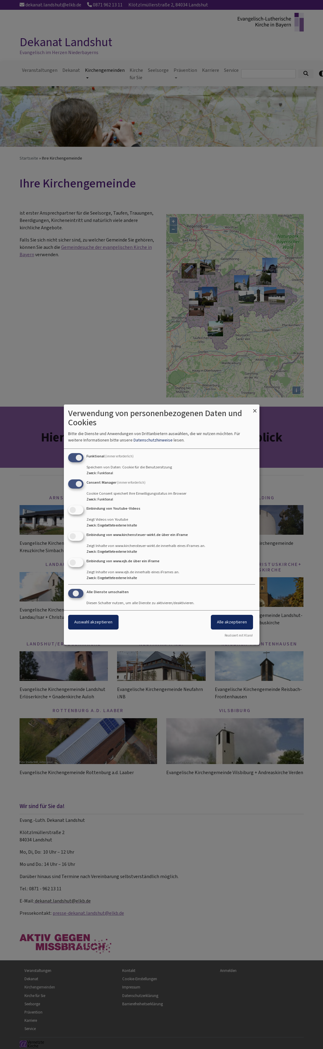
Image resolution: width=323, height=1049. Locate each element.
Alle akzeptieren (232, 622)
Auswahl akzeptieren (93, 622)
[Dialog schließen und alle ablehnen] (254, 408)
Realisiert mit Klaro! (239, 635)
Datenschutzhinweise (153, 440)
